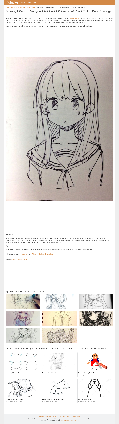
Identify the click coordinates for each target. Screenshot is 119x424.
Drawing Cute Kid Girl (85, 399)
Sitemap (41, 416)
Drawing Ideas (31, 2)
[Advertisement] (59, 43)
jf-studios (12, 2)
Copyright (54, 416)
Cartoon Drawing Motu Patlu (87, 373)
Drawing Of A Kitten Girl (49, 373)
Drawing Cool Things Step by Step (53, 399)
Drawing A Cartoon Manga (19, 259)
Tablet (33, 254)
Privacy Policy (76, 416)
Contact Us (48, 416)
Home (23, 2)
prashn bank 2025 (74, 420)
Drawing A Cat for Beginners (15, 373)
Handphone (24, 254)
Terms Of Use (61, 416)
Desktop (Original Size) (46, 254)
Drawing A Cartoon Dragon (14, 399)
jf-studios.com (65, 420)
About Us (68, 416)
